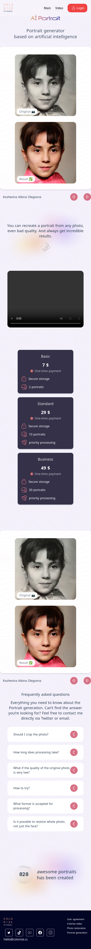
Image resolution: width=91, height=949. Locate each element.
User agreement (75, 919)
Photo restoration (76, 928)
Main (47, 8)
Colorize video (74, 923)
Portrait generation (77, 932)
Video (59, 8)
